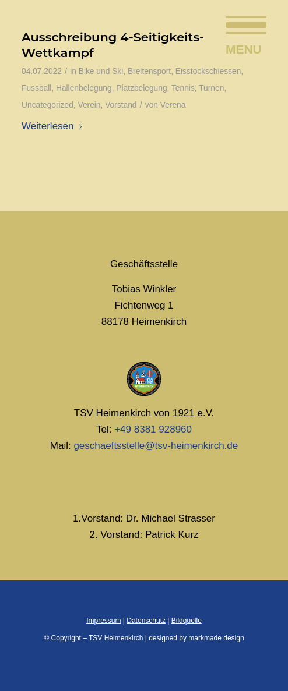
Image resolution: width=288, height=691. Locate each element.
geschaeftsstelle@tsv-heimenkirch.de (155, 445)
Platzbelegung (141, 88)
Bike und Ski (101, 71)
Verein (89, 105)
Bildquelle (186, 620)
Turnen (211, 88)
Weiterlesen (52, 126)
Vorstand (120, 105)
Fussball (36, 88)
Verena (173, 105)
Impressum (103, 620)
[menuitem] (240, 23)
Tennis (183, 88)
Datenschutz (146, 620)
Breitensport (149, 71)
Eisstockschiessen (208, 71)
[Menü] (240, 23)
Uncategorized (47, 105)
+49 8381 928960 (153, 429)
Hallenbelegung (84, 88)
